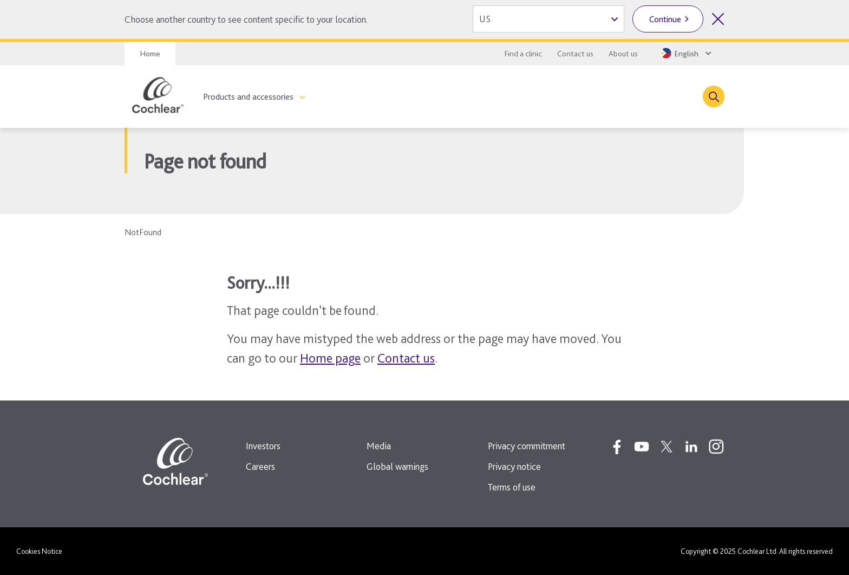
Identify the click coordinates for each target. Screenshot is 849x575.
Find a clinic (523, 54)
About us (623, 54)
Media (379, 445)
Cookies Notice (39, 551)
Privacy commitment (526, 445)
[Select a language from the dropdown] (684, 53)
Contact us (575, 54)
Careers (260, 466)
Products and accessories (248, 97)
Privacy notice (514, 466)
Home (150, 54)
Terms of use (511, 487)
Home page (330, 358)
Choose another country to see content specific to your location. (246, 19)
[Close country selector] (717, 18)
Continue (665, 19)
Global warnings (397, 466)
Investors (263, 445)
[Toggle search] (713, 96)
